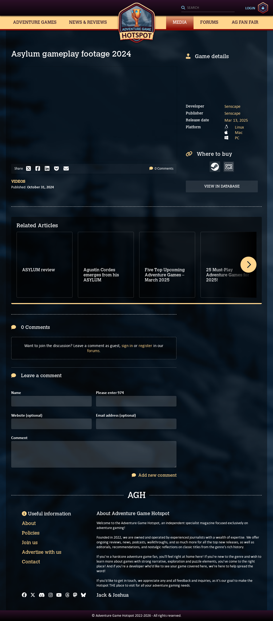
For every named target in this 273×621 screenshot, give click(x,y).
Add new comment (154, 475)
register (145, 345)
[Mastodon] (75, 595)
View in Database (222, 186)
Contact (31, 562)
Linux (239, 127)
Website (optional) (26, 415)
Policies (30, 533)
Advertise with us (41, 552)
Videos (18, 181)
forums (93, 350)
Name (16, 392)
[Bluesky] (83, 595)
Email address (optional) (116, 415)
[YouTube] (59, 595)
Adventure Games (35, 22)
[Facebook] (24, 595)
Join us (30, 543)
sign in (127, 345)
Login (250, 8)
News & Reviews (88, 22)
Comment (19, 437)
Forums (209, 22)
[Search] (208, 8)
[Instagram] (51, 595)
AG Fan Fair (245, 22)
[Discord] (42, 595)
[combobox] (208, 8)
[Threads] (67, 595)
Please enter (110, 392)
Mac (239, 132)
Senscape (232, 106)
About (29, 523)
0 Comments (161, 168)
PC (237, 137)
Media (180, 22)
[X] (32, 595)
